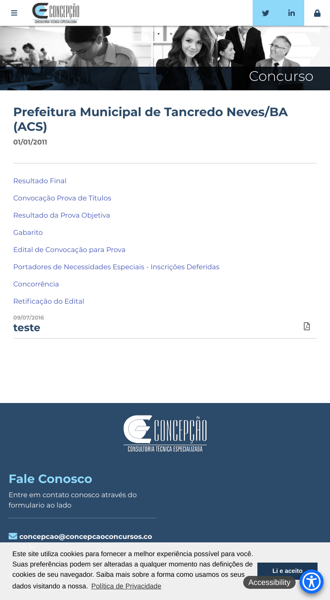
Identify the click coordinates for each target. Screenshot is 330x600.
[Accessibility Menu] (311, 581)
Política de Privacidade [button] (127, 586)
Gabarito (28, 233)
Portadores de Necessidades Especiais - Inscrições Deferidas (116, 267)
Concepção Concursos (57, 13)
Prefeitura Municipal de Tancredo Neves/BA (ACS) (150, 119)
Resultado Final (40, 181)
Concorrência (36, 284)
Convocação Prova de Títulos (62, 198)
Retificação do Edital (48, 302)
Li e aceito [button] (287, 571)
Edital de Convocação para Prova (69, 250)
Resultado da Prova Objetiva (61, 216)
